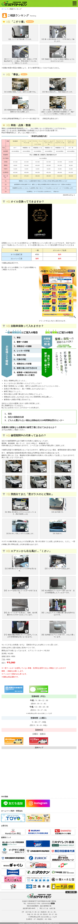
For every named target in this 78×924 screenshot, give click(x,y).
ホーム (4, 9)
